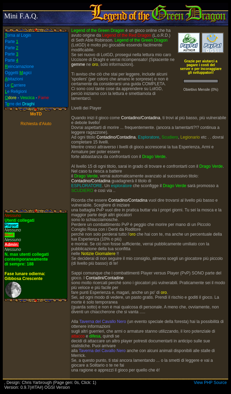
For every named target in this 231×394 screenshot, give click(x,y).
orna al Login (18, 35)
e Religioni (16, 91)
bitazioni (14, 79)
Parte (11, 41)
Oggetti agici (18, 72)
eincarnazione (19, 66)
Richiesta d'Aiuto (35, 123)
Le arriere (15, 85)
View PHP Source (210, 382)
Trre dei (19, 104)
